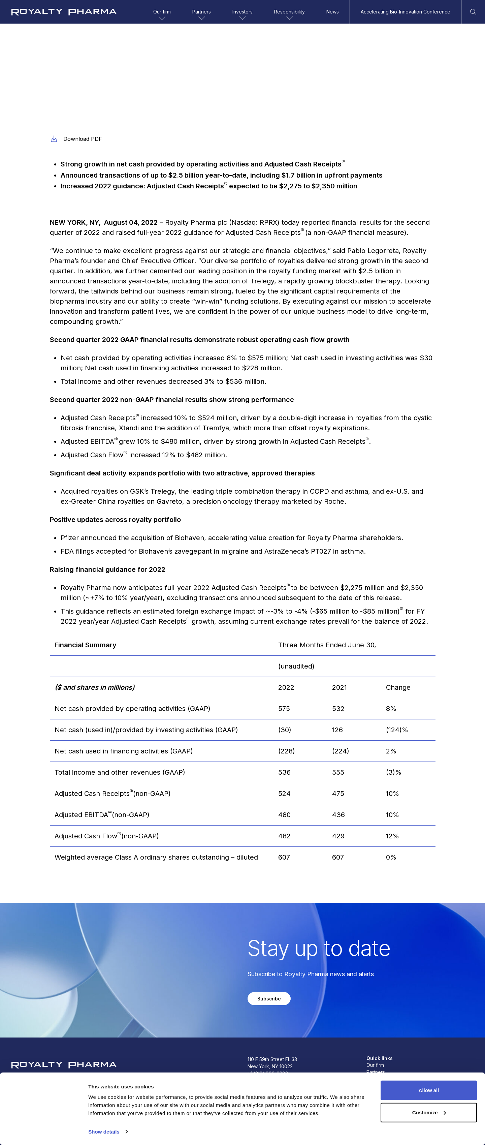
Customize (429, 1112)
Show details (104, 1132)
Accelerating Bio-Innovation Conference (405, 11)
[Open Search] (473, 12)
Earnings (59, 89)
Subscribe (269, 998)
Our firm (162, 15)
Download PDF (76, 139)
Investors (242, 15)
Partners (201, 15)
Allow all (429, 1090)
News (332, 11)
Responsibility (289, 15)
